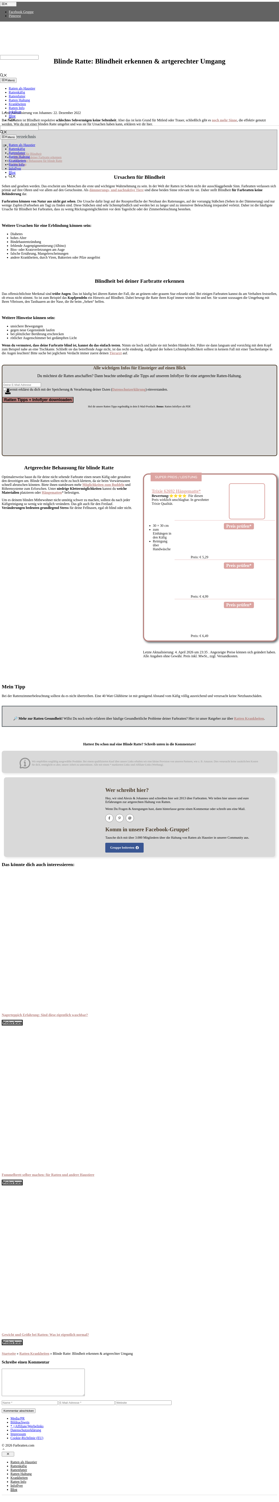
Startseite (9, 1353)
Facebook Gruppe (21, 12)
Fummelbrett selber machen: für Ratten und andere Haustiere (48, 1175)
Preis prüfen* (239, 526)
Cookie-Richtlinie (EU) (26, 1443)
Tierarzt (115, 353)
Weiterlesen (12, 1022)
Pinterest (15, 16)
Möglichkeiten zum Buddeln (103, 485)
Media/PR (17, 1423)
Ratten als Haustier (22, 88)
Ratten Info (16, 108)
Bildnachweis (19, 1427)
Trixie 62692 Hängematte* (176, 491)
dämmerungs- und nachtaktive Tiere (116, 190)
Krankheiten (17, 104)
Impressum (18, 1439)
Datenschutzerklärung (25, 1435)
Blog (12, 116)
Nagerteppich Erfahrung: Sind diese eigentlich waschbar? (45, 1015)
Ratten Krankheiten (249, 718)
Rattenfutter (17, 96)
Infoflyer (15, 112)
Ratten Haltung (19, 100)
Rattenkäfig (17, 92)
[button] (3, 1455)
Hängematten (52, 492)
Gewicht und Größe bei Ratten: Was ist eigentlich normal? (45, 1334)
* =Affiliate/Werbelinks (27, 1431)
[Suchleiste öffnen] (3, 76)
